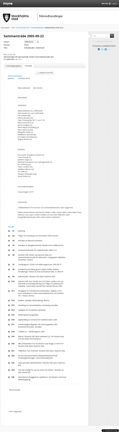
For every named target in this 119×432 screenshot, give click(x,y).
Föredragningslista (13, 66)
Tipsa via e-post (109, 49)
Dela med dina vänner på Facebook (99, 49)
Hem (12, 28)
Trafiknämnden (37, 28)
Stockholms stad (23, 28)
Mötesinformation (15, 76)
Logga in (114, 4)
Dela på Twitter (102, 49)
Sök (113, 37)
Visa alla (11, 227)
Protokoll (28, 66)
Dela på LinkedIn (106, 49)
